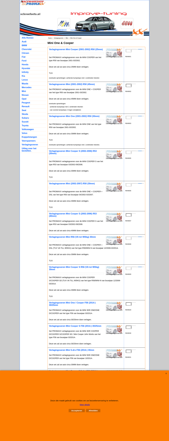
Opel (24, 99)
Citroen (25, 53)
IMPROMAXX (62, 30)
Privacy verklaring (96, 30)
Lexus (25, 80)
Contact (73, 30)
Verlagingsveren (30, 144)
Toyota (25, 125)
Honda (25, 64)
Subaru (25, 118)
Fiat (23, 57)
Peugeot (26, 103)
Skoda (25, 114)
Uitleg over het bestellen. (29, 149)
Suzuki (25, 122)
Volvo (24, 133)
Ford (24, 61)
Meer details (85, 405)
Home (50, 30)
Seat (24, 110)
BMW (24, 45)
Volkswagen (28, 129)
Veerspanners (29, 141)
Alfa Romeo (28, 38)
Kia (23, 76)
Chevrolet (27, 49)
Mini (24, 91)
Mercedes (27, 87)
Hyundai (26, 68)
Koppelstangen (29, 137)
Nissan (25, 95)
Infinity (25, 72)
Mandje (83, 30)
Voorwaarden (112, 30)
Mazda (25, 83)
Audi (24, 42)
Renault (26, 106)
